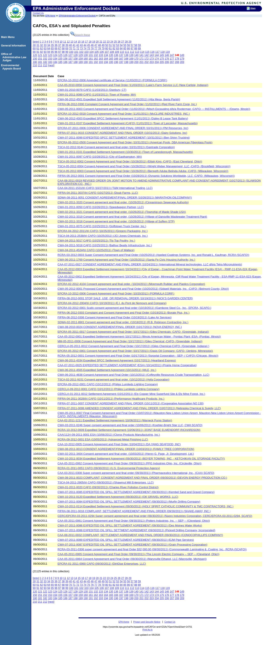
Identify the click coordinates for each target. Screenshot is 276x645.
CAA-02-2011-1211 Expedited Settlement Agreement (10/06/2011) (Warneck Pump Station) (115, 420)
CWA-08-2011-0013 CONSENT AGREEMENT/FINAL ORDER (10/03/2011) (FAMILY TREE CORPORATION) (126, 449)
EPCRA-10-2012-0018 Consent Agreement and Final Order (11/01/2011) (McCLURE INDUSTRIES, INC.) (124, 113)
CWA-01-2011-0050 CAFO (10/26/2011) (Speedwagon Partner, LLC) (101, 207)
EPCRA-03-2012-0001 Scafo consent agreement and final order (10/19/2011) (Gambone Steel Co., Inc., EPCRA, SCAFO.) (134, 307)
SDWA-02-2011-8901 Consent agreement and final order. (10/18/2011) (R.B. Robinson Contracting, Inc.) (123, 322)
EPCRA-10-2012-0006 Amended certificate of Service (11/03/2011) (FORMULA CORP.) (112, 80)
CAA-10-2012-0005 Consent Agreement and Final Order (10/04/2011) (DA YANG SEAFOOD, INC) (119, 444)
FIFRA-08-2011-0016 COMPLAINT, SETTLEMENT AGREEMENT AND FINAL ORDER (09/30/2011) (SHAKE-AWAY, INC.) (134, 511)
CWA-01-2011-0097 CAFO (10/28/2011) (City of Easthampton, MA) (100, 156)
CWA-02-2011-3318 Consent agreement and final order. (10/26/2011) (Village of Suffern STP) (116, 221)
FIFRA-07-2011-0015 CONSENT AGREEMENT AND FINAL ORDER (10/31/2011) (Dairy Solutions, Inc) (122, 132)
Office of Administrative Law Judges (14, 57)
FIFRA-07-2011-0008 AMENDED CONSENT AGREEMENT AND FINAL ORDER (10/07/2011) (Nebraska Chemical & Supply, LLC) (139, 408)
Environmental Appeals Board (11, 67)
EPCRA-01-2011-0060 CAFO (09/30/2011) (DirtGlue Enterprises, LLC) (102, 563)
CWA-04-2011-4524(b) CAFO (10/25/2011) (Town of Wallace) (96, 250)
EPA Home (50, 16)
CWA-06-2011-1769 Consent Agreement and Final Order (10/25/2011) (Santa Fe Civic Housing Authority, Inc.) (126, 259)
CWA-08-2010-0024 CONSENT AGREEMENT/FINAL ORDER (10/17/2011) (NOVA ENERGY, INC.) (120, 327)
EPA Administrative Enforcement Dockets (77, 16)
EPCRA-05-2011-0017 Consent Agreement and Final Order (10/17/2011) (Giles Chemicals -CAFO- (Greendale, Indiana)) (133, 331)
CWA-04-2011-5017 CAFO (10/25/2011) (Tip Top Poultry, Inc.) (96, 240)
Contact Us (38, 13)
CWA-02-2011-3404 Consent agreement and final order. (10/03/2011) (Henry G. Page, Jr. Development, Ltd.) (126, 453)
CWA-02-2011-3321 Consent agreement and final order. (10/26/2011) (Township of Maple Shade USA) (122, 211)
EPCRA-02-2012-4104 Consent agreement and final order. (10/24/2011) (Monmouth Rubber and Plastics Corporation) (131, 284)
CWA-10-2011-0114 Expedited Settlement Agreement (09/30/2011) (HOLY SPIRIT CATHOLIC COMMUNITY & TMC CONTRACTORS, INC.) (145, 506)
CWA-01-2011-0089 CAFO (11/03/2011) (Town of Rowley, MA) (97, 94)
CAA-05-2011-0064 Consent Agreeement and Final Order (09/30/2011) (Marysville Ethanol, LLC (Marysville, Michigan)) (132, 559)
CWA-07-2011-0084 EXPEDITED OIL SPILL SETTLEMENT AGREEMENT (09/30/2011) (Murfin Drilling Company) (129, 501)
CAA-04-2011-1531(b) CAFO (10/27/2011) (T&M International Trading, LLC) (105, 188)
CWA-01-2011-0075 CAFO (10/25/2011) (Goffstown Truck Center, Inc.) (102, 226)
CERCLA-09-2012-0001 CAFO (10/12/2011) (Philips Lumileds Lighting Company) (108, 389)
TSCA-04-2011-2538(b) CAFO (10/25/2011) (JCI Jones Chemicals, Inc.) (103, 235)
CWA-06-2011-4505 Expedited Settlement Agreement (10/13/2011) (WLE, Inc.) (107, 370)
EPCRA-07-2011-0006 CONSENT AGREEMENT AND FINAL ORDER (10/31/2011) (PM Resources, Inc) (123, 128)
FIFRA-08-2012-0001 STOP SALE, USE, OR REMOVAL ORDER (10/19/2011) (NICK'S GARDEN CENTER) (125, 298)
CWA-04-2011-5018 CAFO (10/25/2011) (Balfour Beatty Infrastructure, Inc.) (105, 245)
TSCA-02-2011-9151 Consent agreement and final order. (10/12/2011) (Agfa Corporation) (113, 379)
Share (253, 8)
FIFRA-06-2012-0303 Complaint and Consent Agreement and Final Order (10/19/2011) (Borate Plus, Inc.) (123, 312)
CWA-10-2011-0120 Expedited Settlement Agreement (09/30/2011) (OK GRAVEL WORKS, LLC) (118, 496)
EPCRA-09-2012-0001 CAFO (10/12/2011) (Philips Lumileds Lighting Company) (108, 384)
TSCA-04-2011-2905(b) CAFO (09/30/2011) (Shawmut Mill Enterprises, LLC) (106, 482)
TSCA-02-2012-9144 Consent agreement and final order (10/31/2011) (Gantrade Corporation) (116, 147)
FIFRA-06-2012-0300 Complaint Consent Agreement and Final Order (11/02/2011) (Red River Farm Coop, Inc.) (127, 104)
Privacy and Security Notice (146, 622)
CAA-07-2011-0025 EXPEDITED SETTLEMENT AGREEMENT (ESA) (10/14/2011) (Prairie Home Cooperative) (127, 365)
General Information (14, 45)
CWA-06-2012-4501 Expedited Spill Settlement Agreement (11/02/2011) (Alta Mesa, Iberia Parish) (119, 99)
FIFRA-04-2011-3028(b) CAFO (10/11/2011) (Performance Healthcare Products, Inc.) (111, 398)
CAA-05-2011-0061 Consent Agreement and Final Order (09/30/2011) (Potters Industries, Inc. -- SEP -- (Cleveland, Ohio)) (134, 520)
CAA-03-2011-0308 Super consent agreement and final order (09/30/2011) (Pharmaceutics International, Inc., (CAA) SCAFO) (136, 473)
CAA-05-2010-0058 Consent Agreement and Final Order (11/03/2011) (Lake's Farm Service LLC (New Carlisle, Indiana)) (133, 85)
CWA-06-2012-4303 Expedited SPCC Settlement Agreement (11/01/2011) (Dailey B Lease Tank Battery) (123, 118)
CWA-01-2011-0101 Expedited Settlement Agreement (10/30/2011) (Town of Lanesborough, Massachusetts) (125, 152)
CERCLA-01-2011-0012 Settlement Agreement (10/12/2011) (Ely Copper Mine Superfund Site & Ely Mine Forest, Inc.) (131, 393)
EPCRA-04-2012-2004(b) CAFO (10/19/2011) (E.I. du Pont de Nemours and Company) (112, 303)
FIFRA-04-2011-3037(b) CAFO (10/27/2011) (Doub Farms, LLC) (98, 192)
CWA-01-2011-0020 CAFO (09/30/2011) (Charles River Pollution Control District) (108, 487)
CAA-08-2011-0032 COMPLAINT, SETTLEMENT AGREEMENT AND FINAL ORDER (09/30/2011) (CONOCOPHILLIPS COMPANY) (140, 535)
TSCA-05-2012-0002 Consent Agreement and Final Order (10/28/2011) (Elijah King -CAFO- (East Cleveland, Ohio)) (130, 161)
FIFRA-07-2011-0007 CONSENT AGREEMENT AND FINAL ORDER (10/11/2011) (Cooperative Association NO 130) (131, 403)
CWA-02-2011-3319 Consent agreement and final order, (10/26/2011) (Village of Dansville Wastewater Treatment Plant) (132, 216)
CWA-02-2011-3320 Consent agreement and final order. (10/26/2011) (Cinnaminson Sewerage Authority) (123, 202)
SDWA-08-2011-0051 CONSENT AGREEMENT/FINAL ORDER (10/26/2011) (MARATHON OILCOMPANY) (125, 197)
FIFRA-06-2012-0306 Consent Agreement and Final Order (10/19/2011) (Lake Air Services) (114, 317)
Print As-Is (147, 629)
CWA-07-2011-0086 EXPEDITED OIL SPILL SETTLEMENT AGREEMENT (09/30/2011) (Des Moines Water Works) (130, 525)
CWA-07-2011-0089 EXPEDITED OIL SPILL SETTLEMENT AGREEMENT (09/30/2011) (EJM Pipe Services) (126, 539)
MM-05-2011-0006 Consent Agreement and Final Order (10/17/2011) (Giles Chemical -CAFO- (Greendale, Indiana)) (130, 341)
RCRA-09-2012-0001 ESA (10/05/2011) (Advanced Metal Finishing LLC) (103, 439)
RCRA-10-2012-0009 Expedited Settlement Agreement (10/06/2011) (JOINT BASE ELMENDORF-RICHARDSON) (129, 430)
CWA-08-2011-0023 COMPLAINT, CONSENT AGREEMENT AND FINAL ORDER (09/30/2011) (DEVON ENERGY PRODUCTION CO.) (142, 477)
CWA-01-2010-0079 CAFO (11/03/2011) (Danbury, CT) (92, 89)
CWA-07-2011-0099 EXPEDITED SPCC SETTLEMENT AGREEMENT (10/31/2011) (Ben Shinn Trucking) (124, 137)
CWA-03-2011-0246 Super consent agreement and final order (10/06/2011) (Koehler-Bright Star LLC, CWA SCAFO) (130, 425)
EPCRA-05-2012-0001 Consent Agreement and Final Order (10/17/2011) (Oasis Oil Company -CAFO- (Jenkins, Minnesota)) (135, 350)
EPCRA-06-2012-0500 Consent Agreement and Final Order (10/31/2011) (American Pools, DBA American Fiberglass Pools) (135, 142)
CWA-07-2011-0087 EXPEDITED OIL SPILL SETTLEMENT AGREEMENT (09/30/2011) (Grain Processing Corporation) (132, 544)
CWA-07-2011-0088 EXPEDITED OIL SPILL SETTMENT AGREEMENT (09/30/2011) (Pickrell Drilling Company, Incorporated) (136, 530)
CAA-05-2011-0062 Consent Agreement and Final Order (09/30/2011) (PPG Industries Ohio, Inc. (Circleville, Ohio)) (129, 463)
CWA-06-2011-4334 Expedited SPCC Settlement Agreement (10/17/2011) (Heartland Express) (117, 360)
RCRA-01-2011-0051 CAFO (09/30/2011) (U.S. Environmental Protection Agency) (109, 468)
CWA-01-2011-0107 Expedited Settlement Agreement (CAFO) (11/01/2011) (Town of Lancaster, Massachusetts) (128, 123)
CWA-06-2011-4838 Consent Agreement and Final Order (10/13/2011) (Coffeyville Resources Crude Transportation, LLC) (133, 374)
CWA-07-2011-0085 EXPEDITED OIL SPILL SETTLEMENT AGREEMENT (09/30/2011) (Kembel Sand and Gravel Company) (136, 492)
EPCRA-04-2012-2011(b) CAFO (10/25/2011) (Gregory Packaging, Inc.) (103, 231)
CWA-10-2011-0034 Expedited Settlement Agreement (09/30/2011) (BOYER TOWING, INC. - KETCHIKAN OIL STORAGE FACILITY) (141, 458)
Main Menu (8, 37)
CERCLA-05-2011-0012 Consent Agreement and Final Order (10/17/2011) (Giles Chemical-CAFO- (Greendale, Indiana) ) (133, 346)
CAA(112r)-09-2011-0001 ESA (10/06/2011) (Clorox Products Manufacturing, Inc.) (109, 434)
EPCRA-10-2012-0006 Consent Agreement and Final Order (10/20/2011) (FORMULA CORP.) (116, 293)
